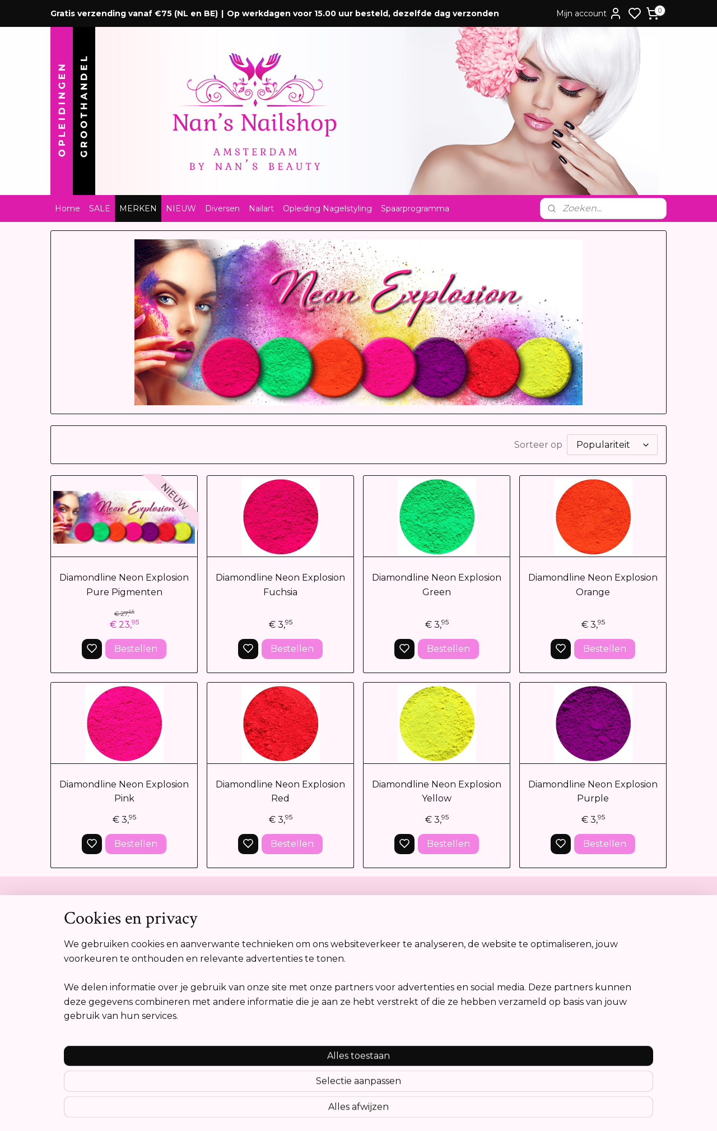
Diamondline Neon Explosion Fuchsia (280, 584)
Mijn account (589, 13)
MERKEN (138, 208)
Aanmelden (584, 976)
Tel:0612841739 (328, 972)
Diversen (222, 208)
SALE (99, 208)
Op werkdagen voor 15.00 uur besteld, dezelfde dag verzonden (363, 13)
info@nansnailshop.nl (340, 995)
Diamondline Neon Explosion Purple (593, 791)
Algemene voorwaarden (101, 937)
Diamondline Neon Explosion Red (280, 791)
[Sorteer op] (612, 445)
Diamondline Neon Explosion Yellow (436, 791)
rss (418, 1110)
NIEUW (181, 208)
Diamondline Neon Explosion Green (436, 584)
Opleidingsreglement (95, 995)
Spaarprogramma (415, 208)
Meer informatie (582, 1060)
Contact (71, 925)
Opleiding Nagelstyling (327, 208)
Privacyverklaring (87, 972)
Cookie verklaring (88, 984)
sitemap (397, 1110)
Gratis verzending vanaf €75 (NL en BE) (134, 13)
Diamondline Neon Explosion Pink (124, 791)
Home (67, 208)
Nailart (261, 208)
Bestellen (135, 648)
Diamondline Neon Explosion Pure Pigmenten (124, 584)
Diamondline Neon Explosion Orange (593, 584)
